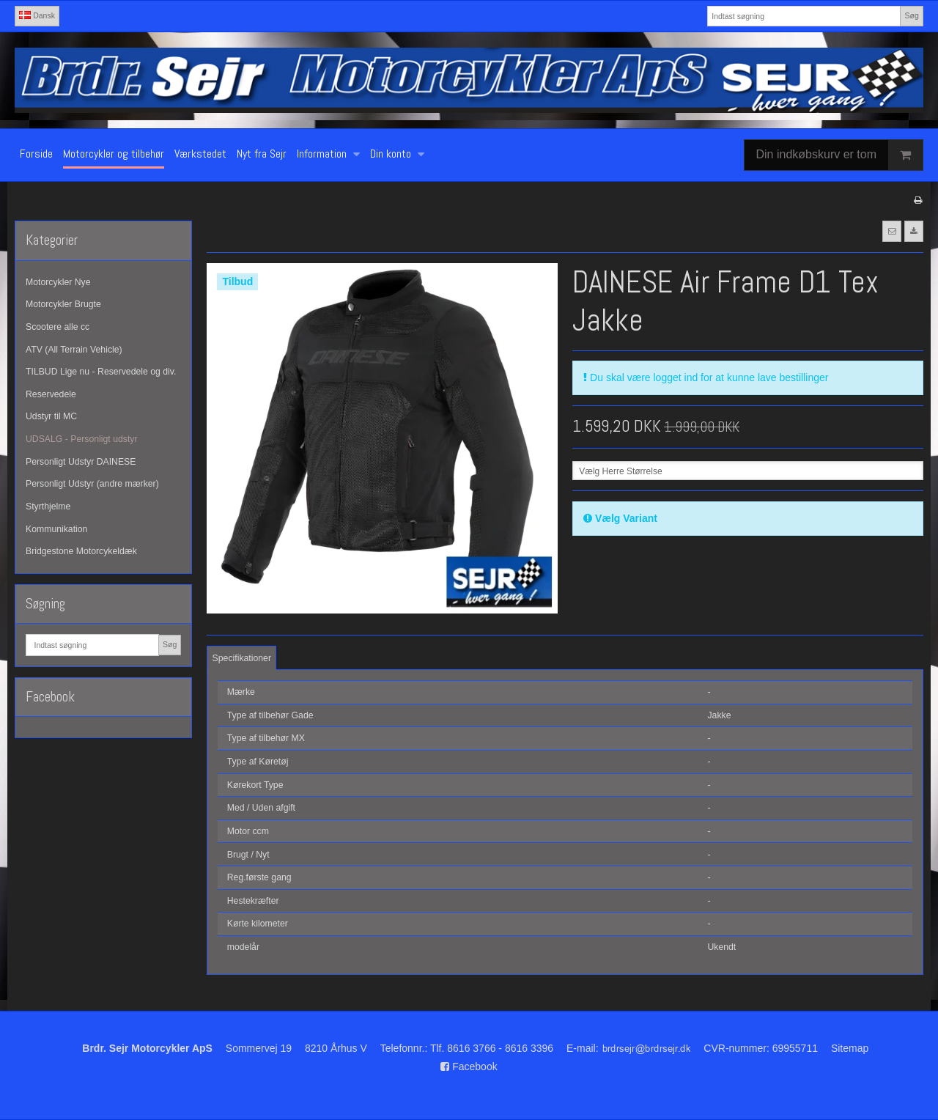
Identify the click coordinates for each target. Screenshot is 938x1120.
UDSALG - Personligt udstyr (82, 439)
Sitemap (849, 1048)
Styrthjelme (48, 506)
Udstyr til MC (51, 416)
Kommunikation (56, 529)
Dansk (37, 15)
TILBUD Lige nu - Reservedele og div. (101, 371)
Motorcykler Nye (58, 282)
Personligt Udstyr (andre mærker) (92, 484)
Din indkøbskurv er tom (839, 155)
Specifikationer (242, 658)
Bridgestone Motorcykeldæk (81, 551)
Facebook (468, 1066)
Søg (911, 15)
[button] (891, 231)
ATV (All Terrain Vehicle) (74, 350)
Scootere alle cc (57, 327)
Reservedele (51, 394)
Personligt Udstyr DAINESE (81, 462)
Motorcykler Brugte (63, 304)
